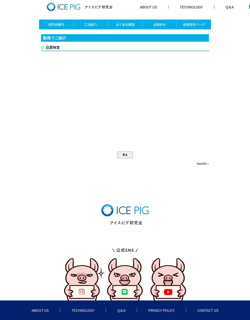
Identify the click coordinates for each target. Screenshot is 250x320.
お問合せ (159, 24)
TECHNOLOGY (191, 6)
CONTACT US (207, 310)
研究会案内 (56, 24)
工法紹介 (90, 24)
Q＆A (230, 6)
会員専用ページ (194, 24)
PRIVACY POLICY (161, 310)
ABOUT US (148, 6)
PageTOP (201, 163)
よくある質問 (125, 24)
